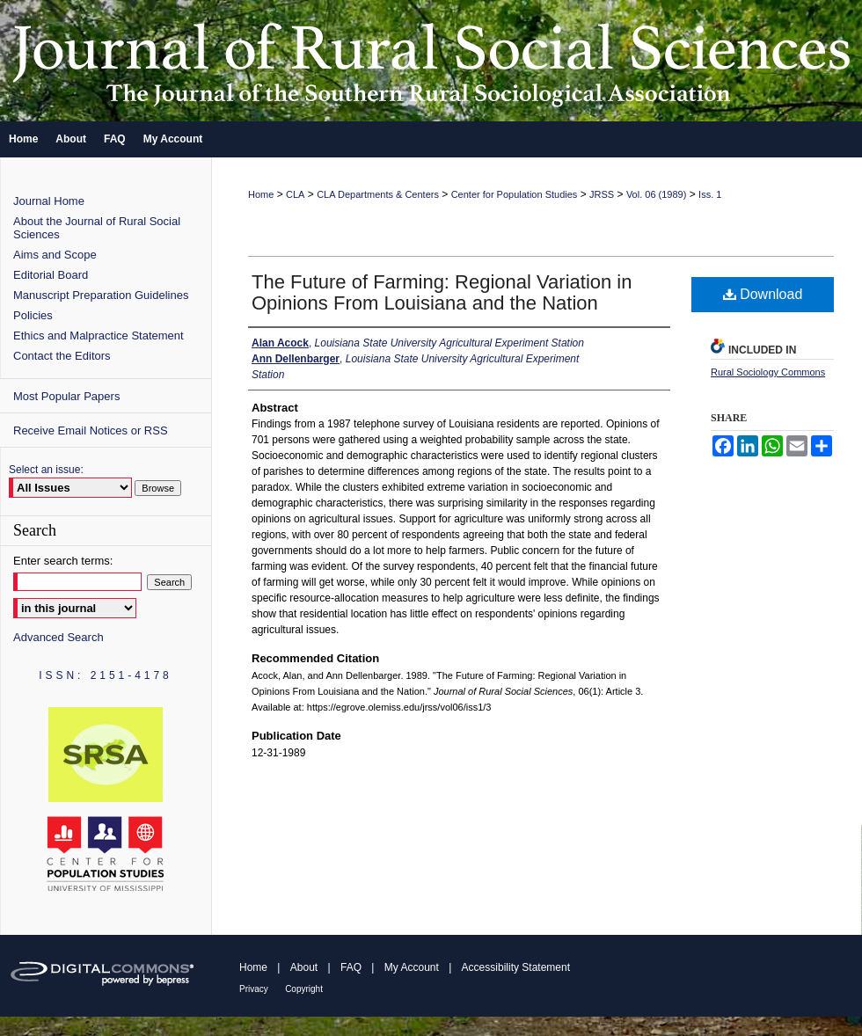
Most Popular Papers (66, 396)
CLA (295, 194)
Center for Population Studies (514, 194)
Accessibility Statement (516, 967)
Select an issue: (46, 469)
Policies (33, 315)
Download (763, 294)
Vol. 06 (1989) (656, 194)
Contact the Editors (62, 355)
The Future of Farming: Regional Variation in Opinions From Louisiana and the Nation (442, 292)
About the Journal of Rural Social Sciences (96, 228)
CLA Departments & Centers (378, 194)
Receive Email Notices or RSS (90, 430)
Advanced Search (58, 637)
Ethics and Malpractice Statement (98, 335)
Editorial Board (50, 274)
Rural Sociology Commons (768, 372)
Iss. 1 (709, 194)
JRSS (601, 194)
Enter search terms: (63, 560)
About (304, 967)
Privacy (253, 989)
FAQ (351, 967)
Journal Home (48, 201)
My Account (411, 967)
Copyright (304, 989)
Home (261, 194)
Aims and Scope (55, 254)
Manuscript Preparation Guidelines (100, 295)
